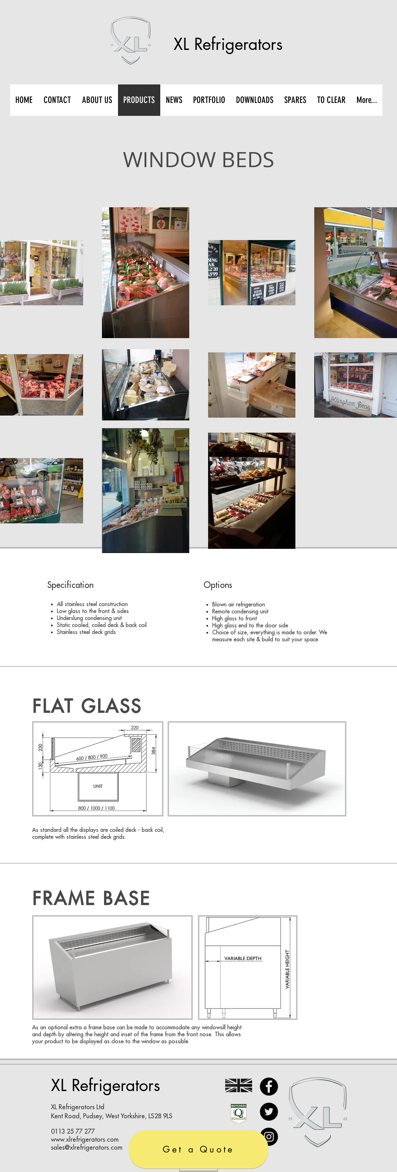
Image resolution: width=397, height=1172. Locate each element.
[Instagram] (269, 1137)
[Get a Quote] (198, 1149)
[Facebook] (269, 1086)
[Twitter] (269, 1112)
